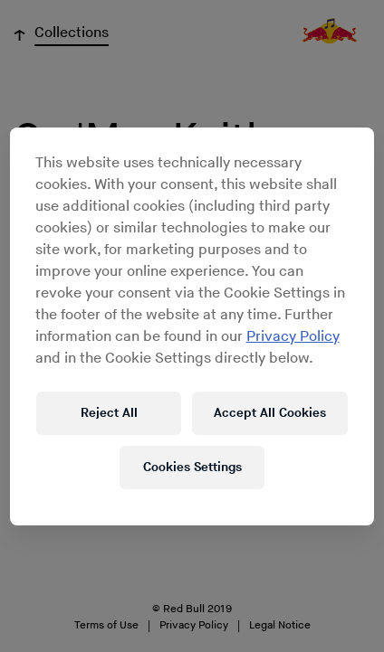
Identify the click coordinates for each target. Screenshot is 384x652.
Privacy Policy (293, 336)
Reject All (109, 412)
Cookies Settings (192, 467)
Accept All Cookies (270, 412)
